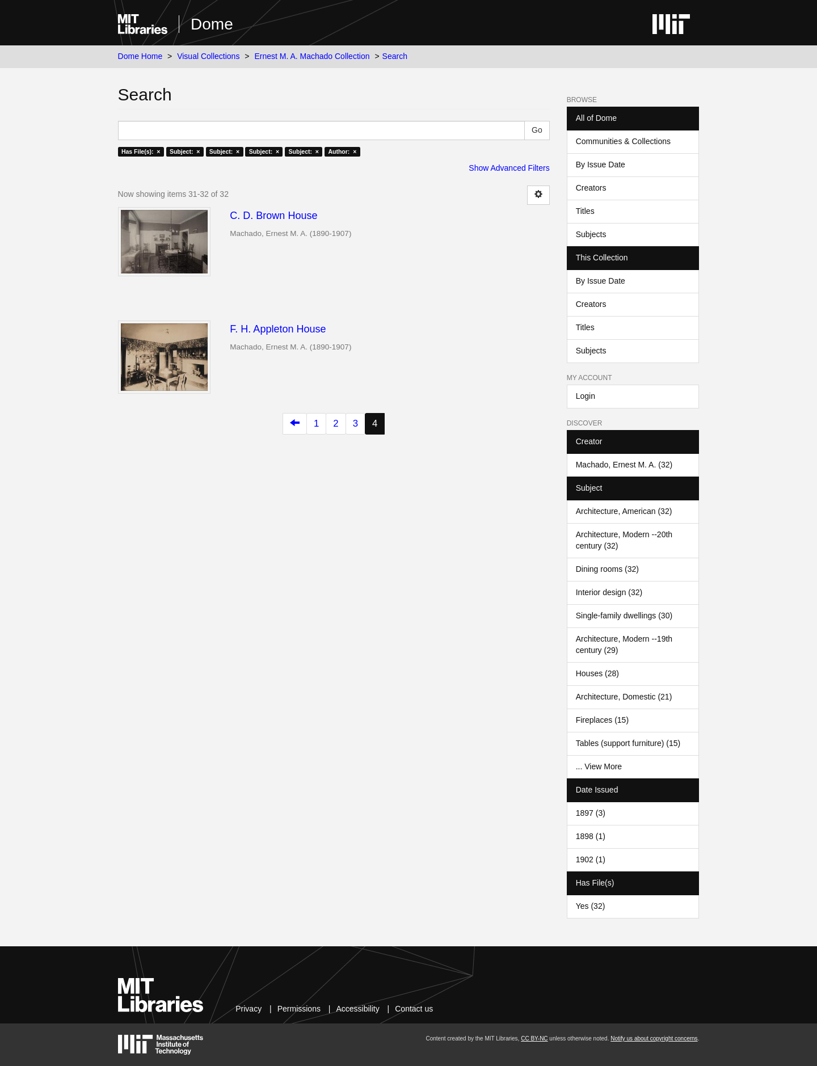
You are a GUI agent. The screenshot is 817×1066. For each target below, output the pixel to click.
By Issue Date (600, 164)
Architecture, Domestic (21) (624, 696)
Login (585, 396)
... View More (599, 766)
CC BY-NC (534, 1038)
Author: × (342, 151)
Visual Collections (208, 56)
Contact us (414, 1008)
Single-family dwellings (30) (624, 615)
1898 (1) (590, 836)
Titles (585, 211)
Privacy (248, 1008)
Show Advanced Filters (509, 167)
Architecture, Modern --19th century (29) (624, 644)
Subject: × (185, 151)
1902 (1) (590, 859)
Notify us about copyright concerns (653, 1038)
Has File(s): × (141, 151)
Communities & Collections (623, 141)
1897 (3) (590, 813)
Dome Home (140, 56)
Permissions (299, 1008)
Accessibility (357, 1008)
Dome (212, 24)
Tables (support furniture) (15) (628, 743)
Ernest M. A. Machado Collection (311, 56)
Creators (591, 187)
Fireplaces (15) (602, 719)
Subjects (591, 234)
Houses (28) (597, 673)
